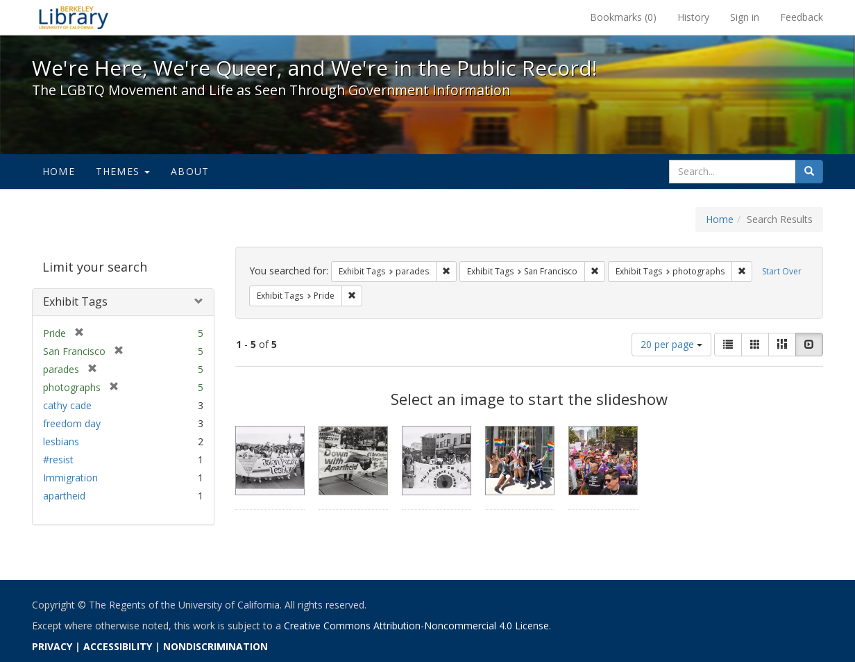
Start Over (782, 271)
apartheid (64, 495)
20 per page (671, 344)
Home (58, 171)
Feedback (801, 17)
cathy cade (67, 405)
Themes (123, 171)
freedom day (72, 423)
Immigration (70, 477)
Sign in (744, 17)
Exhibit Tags (75, 301)
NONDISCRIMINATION (215, 646)
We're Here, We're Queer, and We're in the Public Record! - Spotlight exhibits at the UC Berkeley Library (74, 17)
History (693, 17)
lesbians (61, 441)
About (190, 171)
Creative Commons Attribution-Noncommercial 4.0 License (416, 625)
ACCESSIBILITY (117, 646)
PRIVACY (52, 646)
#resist (58, 459)
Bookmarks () (623, 17)
